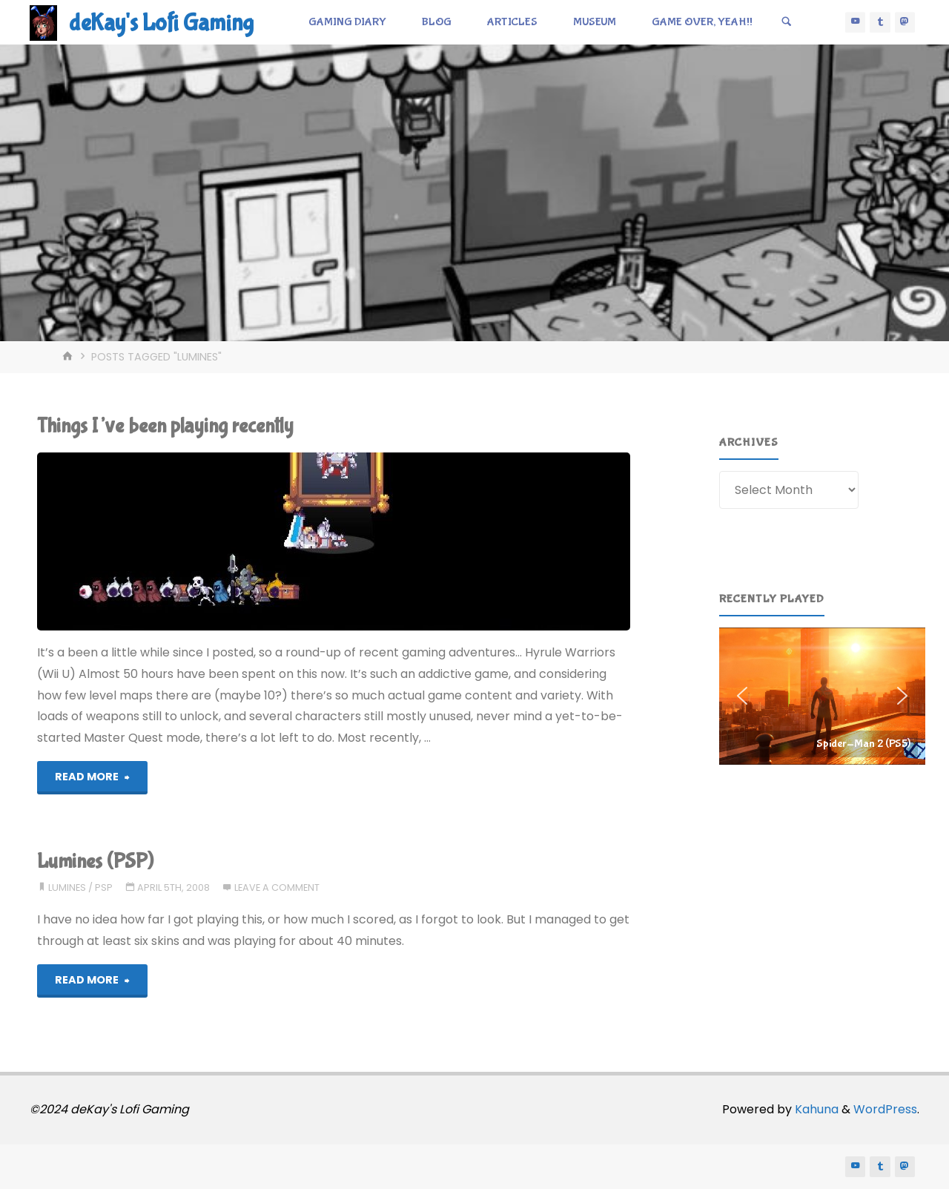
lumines (67, 887)
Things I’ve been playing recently (165, 426)
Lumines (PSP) (95, 861)
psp (104, 887)
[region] (822, 696)
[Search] (786, 22)
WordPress (885, 1109)
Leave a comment (277, 887)
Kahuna (815, 1109)
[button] (822, 696)
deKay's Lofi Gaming (161, 23)
